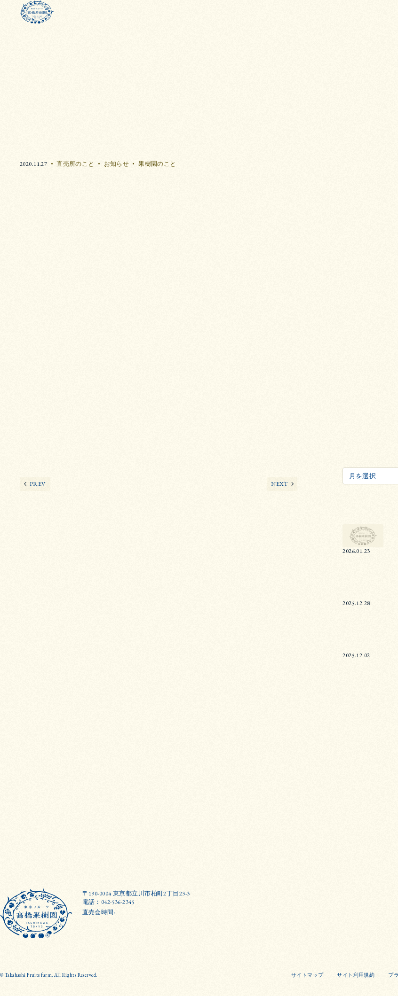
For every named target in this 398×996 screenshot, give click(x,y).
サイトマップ (307, 975)
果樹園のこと (157, 164)
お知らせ (116, 164)
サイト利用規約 (355, 975)
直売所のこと (75, 164)
